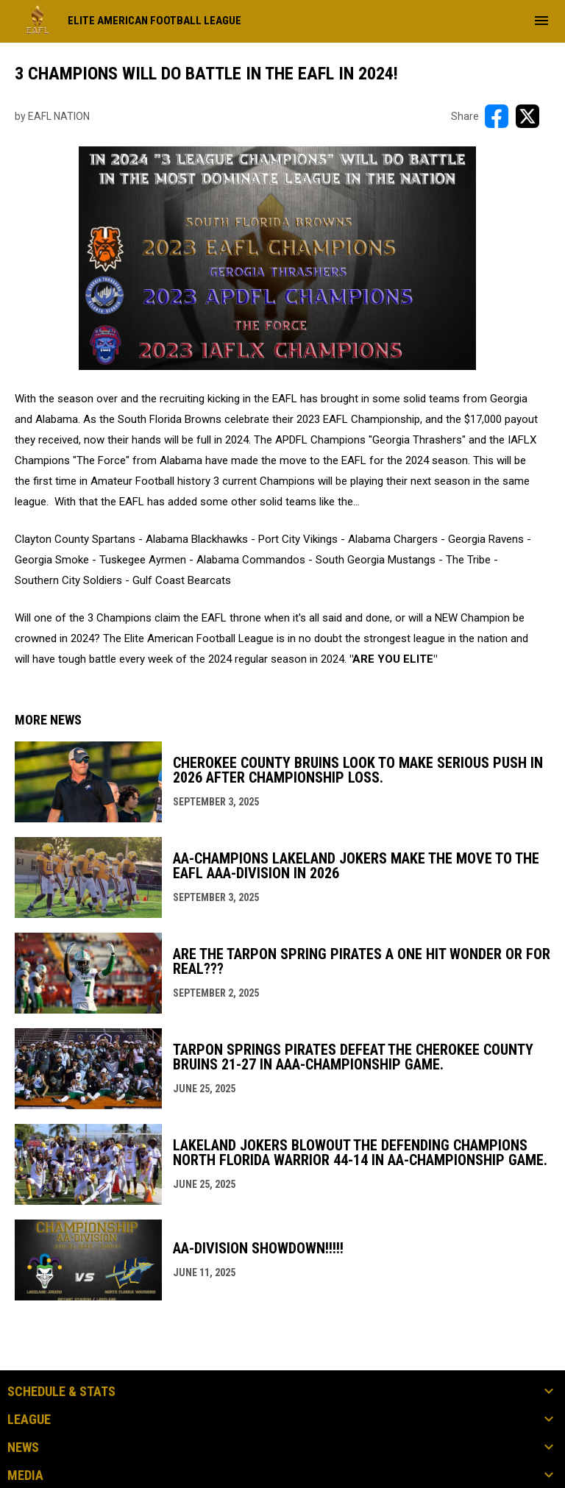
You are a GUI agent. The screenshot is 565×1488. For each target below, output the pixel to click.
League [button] (29, 1419)
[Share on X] (527, 116)
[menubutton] (541, 20)
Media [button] (25, 1475)
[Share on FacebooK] (496, 116)
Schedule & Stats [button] (61, 1391)
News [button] (23, 1447)
